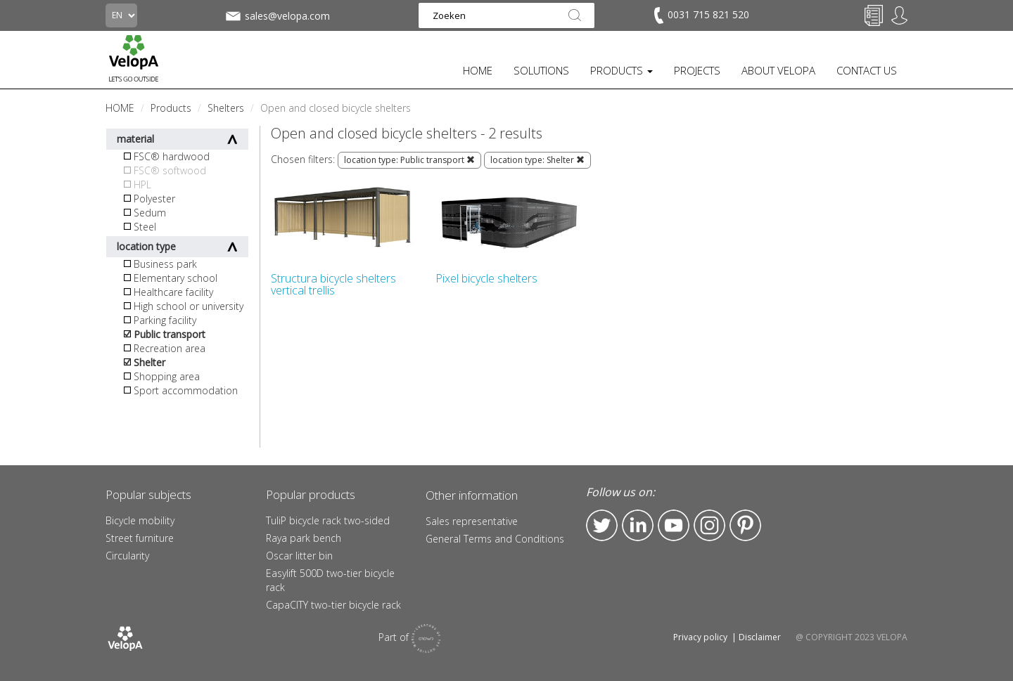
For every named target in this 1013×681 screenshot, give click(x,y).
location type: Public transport (409, 160)
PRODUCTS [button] (621, 70)
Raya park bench (303, 538)
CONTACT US (866, 70)
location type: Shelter (537, 160)
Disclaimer (760, 637)
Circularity (127, 555)
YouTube (673, 525)
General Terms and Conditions (495, 538)
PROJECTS (697, 70)
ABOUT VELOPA (778, 70)
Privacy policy (700, 637)
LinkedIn (638, 525)
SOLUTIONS (541, 70)
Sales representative (472, 521)
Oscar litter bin (299, 555)
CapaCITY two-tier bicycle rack (333, 604)
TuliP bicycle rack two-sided (328, 520)
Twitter (602, 525)
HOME (477, 70)
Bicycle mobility (140, 520)
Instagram (709, 525)
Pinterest (745, 525)
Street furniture (140, 538)
